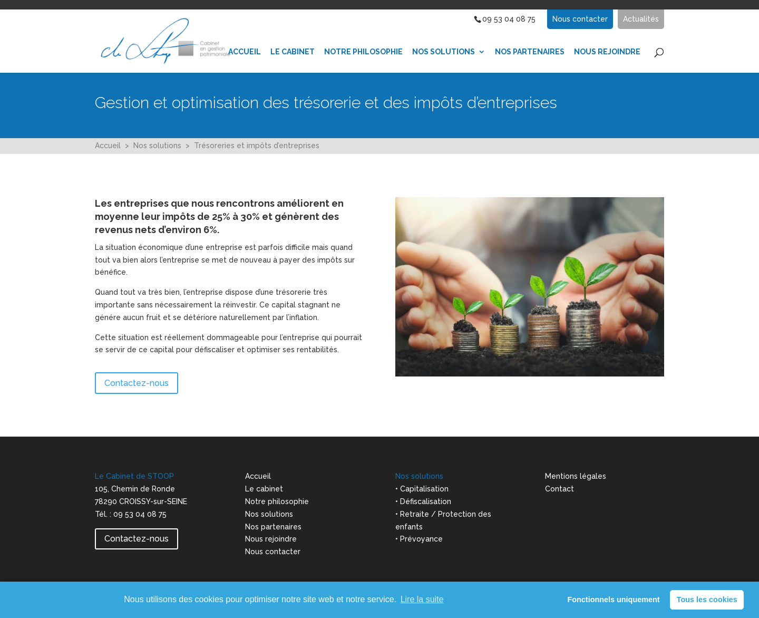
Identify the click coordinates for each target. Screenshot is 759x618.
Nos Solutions (443, 52)
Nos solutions (157, 145)
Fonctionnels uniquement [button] (613, 599)
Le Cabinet (292, 52)
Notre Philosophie (363, 52)
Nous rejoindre (271, 539)
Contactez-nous (136, 383)
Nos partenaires (530, 52)
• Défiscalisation (423, 501)
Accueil (244, 52)
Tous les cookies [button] (707, 599)
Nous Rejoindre (607, 52)
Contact (559, 489)
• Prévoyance (419, 539)
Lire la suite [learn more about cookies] (422, 599)
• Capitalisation (422, 489)
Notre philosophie (277, 501)
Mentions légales (575, 476)
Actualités (641, 19)
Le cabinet (264, 489)
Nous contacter (580, 19)
